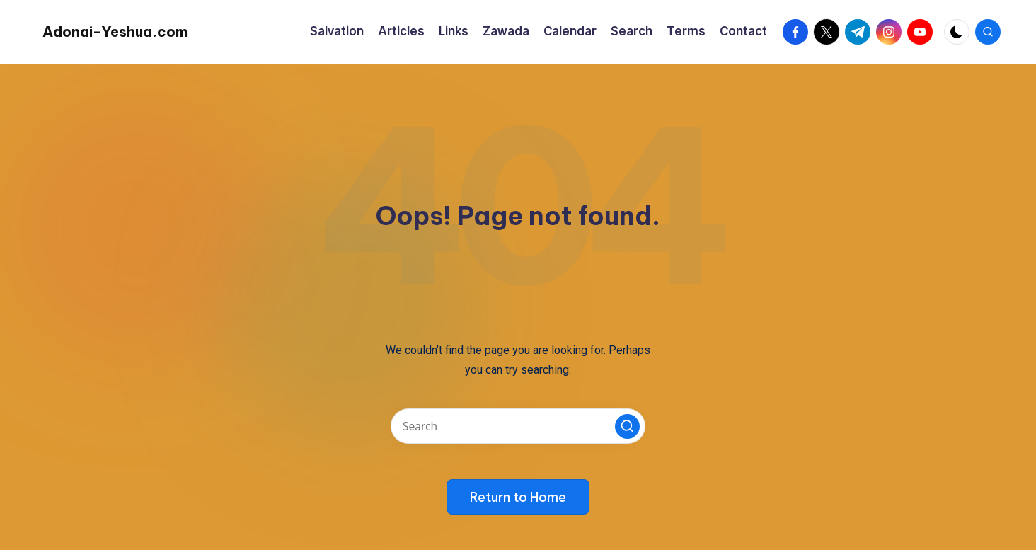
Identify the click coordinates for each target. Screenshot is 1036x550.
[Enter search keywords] (518, 426)
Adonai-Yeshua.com (115, 31)
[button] (627, 426)
